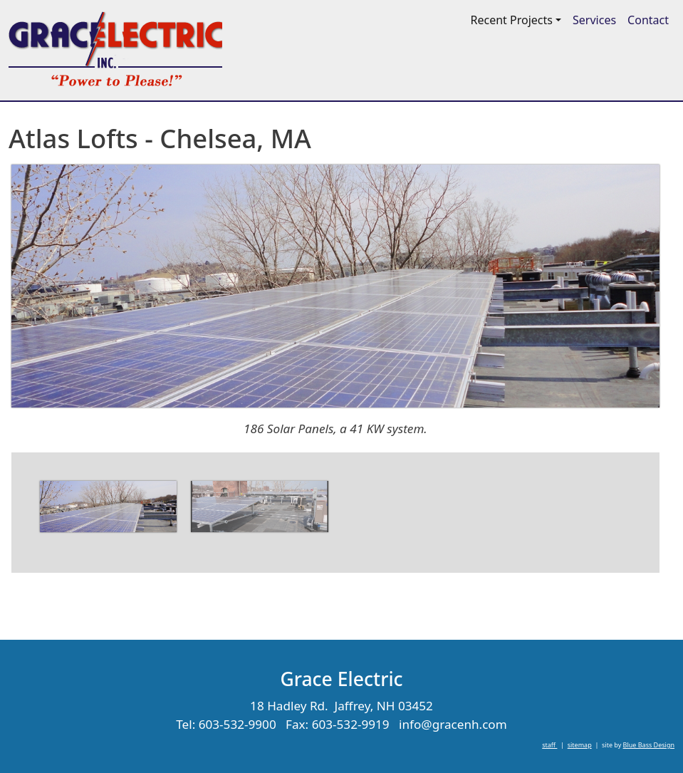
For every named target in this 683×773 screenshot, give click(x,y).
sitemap (580, 744)
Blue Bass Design (648, 744)
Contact (648, 20)
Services (594, 20)
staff (549, 744)
